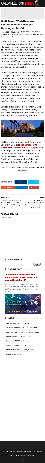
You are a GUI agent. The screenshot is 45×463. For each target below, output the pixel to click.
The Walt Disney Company (16, 345)
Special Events (32, 328)
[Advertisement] (23, 372)
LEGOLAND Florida (32, 332)
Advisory (26, 32)
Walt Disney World (32, 34)
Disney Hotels (35, 32)
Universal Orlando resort (15, 328)
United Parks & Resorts (14, 354)
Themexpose (30, 455)
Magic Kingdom (19, 34)
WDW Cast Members (22, 341)
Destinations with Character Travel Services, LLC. (19, 146)
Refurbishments (12, 337)
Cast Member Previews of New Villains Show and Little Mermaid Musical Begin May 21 (21, 277)
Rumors (9, 341)
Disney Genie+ (28, 350)
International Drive (13, 350)
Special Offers (26, 337)
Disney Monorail (7, 34)
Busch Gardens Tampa (14, 332)
